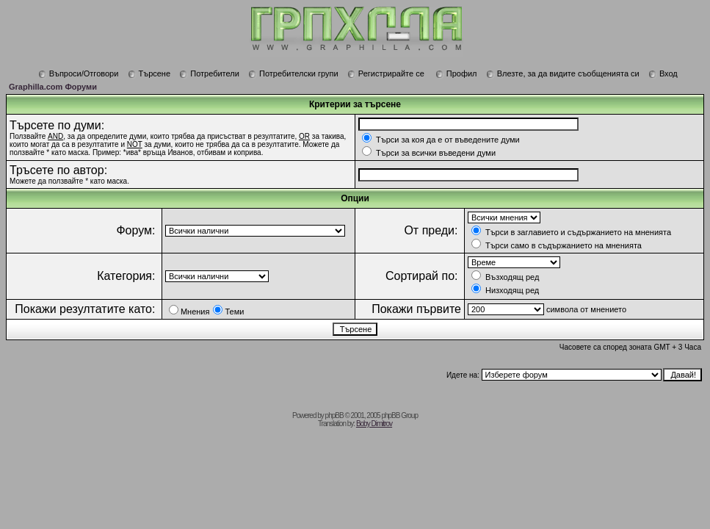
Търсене (149, 73)
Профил (456, 73)
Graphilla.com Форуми (53, 86)
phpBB (334, 415)
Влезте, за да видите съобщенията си (563, 73)
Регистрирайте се (385, 73)
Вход (663, 73)
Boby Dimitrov (374, 424)
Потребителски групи (293, 73)
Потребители (209, 73)
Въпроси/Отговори (78, 73)
